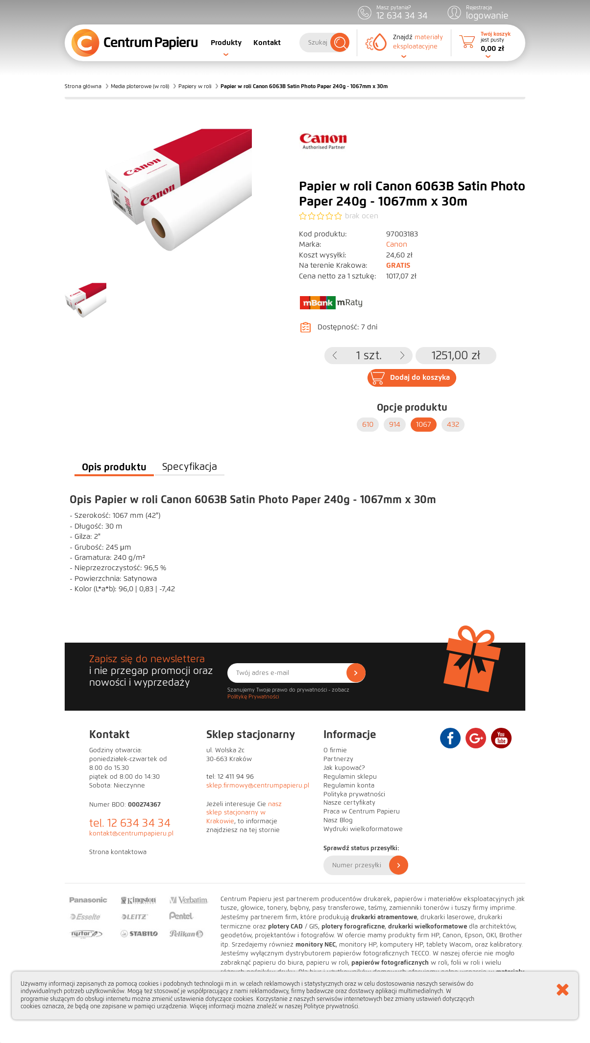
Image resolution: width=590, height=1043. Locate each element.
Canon (396, 244)
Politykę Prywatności (253, 696)
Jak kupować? (344, 768)
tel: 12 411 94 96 (230, 777)
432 (453, 424)
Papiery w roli (194, 86)
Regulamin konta (348, 785)
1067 (423, 424)
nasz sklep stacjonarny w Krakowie (244, 813)
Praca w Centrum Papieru (361, 811)
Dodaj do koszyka (420, 377)
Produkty (226, 42)
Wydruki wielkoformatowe (363, 829)
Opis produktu (114, 467)
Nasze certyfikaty (349, 803)
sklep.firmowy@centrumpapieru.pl (257, 785)
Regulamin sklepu (350, 777)
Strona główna (83, 86)
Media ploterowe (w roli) (140, 86)
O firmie (335, 750)
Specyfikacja (189, 467)
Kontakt (267, 42)
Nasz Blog (338, 820)
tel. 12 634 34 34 (130, 823)
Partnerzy (338, 759)
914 (394, 424)
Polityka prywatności (354, 794)
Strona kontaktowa (118, 852)
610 (367, 424)
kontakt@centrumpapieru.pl (131, 833)
